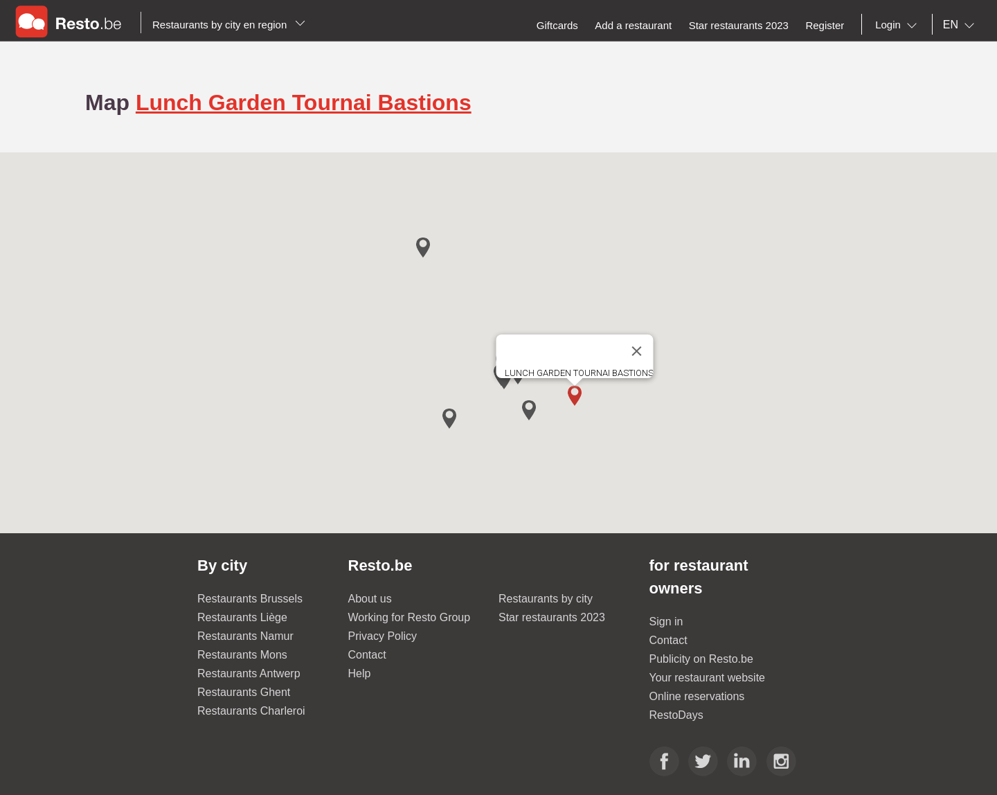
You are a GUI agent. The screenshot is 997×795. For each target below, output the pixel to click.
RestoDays (676, 715)
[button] (575, 396)
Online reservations (697, 696)
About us (370, 599)
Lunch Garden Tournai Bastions (303, 102)
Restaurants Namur (245, 636)
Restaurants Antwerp (248, 673)
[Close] (637, 351)
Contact (367, 655)
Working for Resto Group (409, 617)
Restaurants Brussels (250, 599)
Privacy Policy (382, 636)
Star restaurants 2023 (551, 617)
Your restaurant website (707, 678)
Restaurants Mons (242, 655)
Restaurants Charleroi (251, 711)
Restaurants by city (545, 599)
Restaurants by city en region (228, 24)
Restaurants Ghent (243, 692)
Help (359, 673)
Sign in (666, 621)
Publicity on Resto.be (701, 659)
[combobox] (898, 25)
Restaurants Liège (242, 617)
